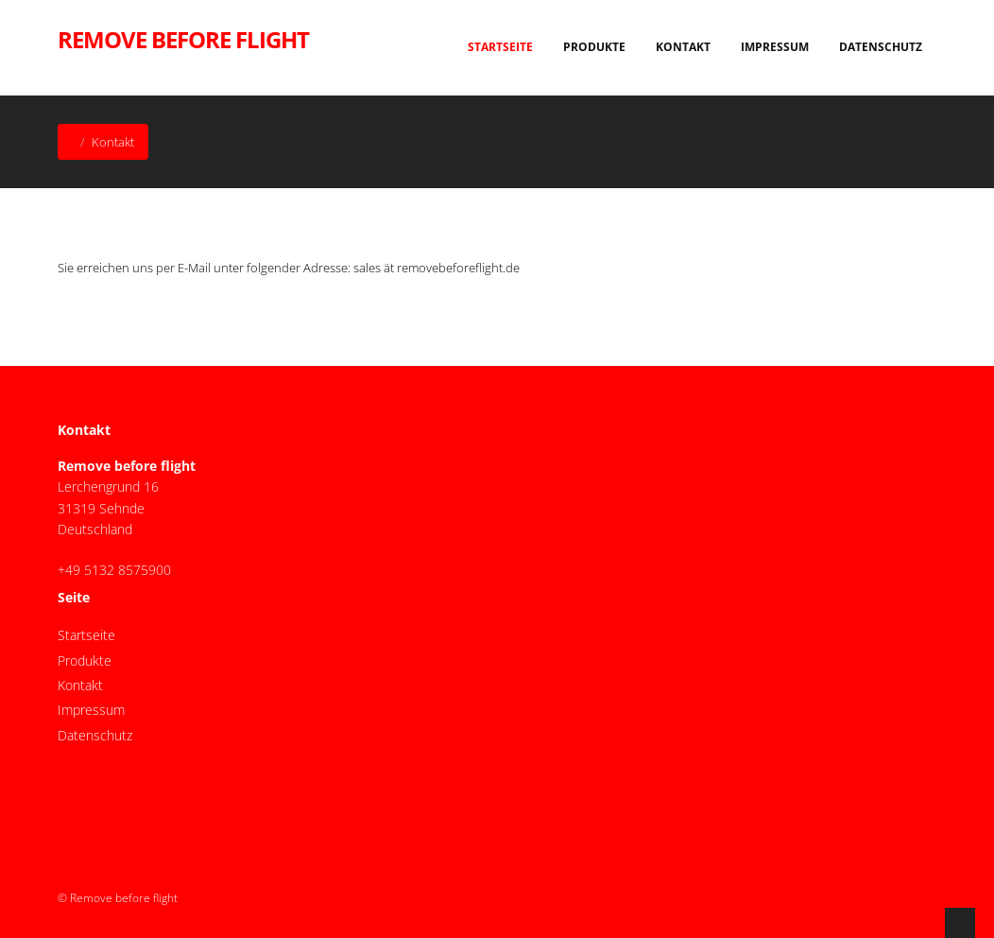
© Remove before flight (118, 898)
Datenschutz (880, 47)
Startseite (500, 47)
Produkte (594, 47)
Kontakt (683, 47)
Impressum (775, 47)
